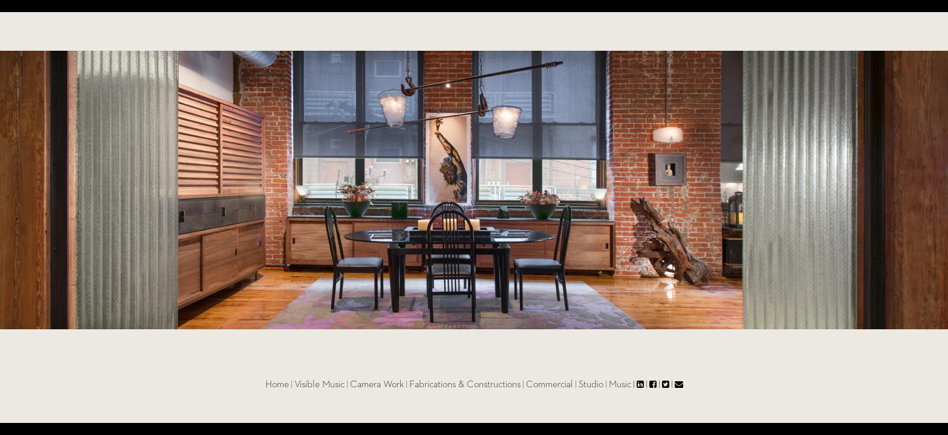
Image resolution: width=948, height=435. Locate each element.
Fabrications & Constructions (491, 385)
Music (646, 385)
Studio (617, 385)
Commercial (575, 385)
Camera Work (403, 385)
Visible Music (345, 385)
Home (303, 385)
